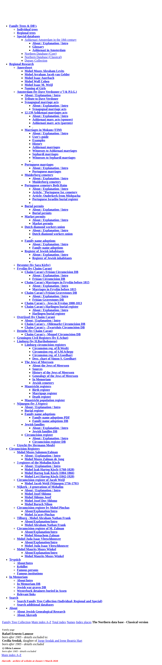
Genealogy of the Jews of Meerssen (55, 376)
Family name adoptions (40, 240)
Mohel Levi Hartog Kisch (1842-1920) (49, 476)
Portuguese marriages (39, 164)
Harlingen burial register (48, 313)
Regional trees (26, 32)
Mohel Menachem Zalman (42, 535)
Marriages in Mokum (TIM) (43, 129)
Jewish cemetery (43, 382)
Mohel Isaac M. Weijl (39, 84)
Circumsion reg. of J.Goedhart (52, 355)
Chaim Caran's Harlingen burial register (51, 306)
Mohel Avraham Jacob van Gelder (47, 74)
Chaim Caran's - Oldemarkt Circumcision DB (55, 324)
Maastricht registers (38, 386)
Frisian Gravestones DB (48, 299)
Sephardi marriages (45, 154)
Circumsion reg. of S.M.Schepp (52, 351)
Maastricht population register (45, 400)
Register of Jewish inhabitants (44, 251)
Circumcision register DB (49, 441)
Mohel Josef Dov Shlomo (41, 500)
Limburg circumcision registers (45, 344)
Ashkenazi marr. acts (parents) (52, 123)
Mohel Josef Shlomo (38, 493)
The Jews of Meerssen (39, 362)
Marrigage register (44, 393)
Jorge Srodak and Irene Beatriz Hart (60, 640)
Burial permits (34, 206)
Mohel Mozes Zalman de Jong (44, 459)
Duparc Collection (36, 60)
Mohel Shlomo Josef (38, 497)
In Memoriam (41, 379)
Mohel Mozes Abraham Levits (44, 71)
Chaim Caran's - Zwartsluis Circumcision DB (55, 327)
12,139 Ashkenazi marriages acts (46, 112)
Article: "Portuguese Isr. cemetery (54, 192)
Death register (41, 396)
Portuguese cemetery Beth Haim (46, 185)
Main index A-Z (41, 622)
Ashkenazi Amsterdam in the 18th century (51, 39)
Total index (59, 622)
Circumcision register (39, 434)
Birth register (41, 389)
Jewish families (35, 424)
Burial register (34, 410)
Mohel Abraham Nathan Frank (45, 525)
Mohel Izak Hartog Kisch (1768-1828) (49, 469)
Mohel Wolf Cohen (37, 81)
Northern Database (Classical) (43, 57)
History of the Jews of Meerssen (53, 372)
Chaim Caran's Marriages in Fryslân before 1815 (57, 282)
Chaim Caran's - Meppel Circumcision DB (53, 334)
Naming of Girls (35, 88)
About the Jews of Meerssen (50, 365)
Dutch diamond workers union (45, 227)
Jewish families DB (44, 431)
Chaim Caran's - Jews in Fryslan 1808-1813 (53, 303)
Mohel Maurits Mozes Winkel (44, 556)
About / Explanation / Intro (50, 43)
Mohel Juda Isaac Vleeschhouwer (47, 545)
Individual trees (27, 29)
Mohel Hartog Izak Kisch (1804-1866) (49, 473)
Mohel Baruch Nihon (38, 504)
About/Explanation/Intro (41, 511)
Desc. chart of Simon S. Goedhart (54, 358)
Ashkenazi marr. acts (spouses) (52, 119)
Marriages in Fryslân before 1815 (54, 289)
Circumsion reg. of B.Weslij (50, 348)
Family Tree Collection (16, 622)
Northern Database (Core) (41, 53)
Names (71, 622)
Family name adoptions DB (50, 421)
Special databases (28, 36)
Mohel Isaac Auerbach (39, 78)
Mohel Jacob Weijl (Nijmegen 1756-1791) (52, 483)
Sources (37, 369)
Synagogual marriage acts (42, 102)
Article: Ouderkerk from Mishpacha (56, 195)
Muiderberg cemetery (39, 175)
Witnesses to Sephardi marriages (53, 157)
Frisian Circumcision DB (48, 279)
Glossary (38, 46)
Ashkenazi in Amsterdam (48, 50)
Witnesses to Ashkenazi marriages (54, 150)
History (37, 143)
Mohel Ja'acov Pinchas (40, 514)
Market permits (35, 216)
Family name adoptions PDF (51, 417)
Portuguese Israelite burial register (55, 199)
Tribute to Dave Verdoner (41, 98)
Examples (38, 140)
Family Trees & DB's (23, 26)
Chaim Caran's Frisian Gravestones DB (51, 292)
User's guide (40, 136)
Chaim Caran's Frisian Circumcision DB (51, 272)
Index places (83, 622)
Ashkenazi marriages (46, 147)
